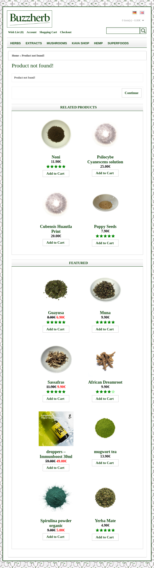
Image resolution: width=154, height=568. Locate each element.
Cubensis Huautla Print (56, 229)
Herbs (15, 43)
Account (32, 32)
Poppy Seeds (105, 226)
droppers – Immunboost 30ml (56, 454)
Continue (131, 93)
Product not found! (33, 55)
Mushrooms (57, 43)
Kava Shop (80, 43)
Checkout (65, 32)
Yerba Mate (105, 520)
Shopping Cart (48, 32)
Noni (56, 157)
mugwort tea (105, 451)
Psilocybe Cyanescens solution (105, 159)
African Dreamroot (105, 382)
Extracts (34, 43)
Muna (105, 312)
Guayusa (56, 312)
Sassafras (56, 382)
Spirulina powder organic (56, 523)
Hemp (98, 43)
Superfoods (118, 43)
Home (15, 55)
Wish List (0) (15, 32)
